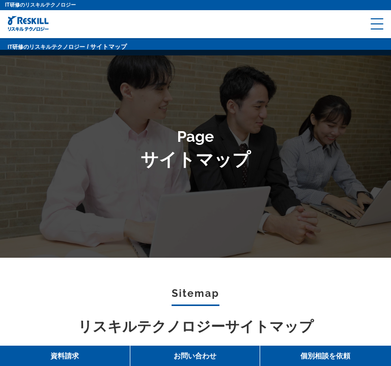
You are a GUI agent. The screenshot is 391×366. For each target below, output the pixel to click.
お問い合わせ (195, 356)
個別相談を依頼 (325, 356)
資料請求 (64, 356)
